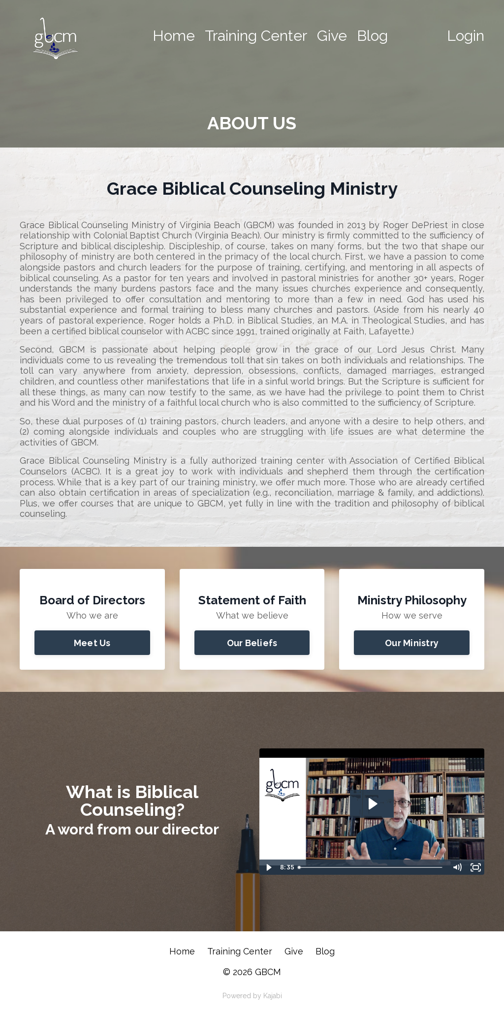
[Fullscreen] (475, 867)
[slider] (370, 867)
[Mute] (456, 867)
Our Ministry (412, 643)
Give (332, 35)
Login (465, 35)
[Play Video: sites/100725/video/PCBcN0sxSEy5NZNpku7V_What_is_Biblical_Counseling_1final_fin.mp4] (372, 804)
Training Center (256, 35)
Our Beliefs (252, 643)
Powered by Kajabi (252, 996)
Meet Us (92, 643)
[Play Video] (268, 867)
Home (174, 35)
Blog (372, 35)
